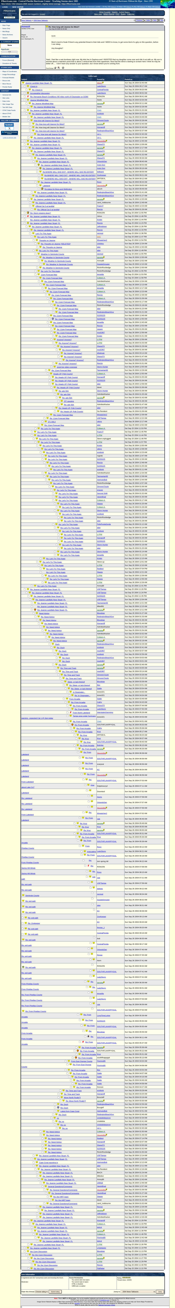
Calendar (131, 14)
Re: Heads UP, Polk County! (66, 377)
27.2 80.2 (52, 422)
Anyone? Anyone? (64, 340)
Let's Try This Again (43, 234)
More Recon (6, 84)
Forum (4, 60)
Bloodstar (101, 613)
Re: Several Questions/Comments (63, 1190)
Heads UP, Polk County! (63, 374)
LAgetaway (101, 1248)
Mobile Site (6, 116)
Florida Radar (7, 87)
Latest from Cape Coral (69, 1111)
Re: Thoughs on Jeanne (52, 247)
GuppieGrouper (103, 264)
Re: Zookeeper (34, 923)
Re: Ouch (61, 648)
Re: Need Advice (47, 617)
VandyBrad (101, 497)
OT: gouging (69, 401)
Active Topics (124, 12)
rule (98, 819)
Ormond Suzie (103, 120)
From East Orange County (81, 1061)
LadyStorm (101, 86)
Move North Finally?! (72, 1098)
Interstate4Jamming (105, 712)
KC (98, 770)
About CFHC (6, 113)
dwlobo (100, 889)
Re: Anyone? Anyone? (68, 343)
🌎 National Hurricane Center (9, 132)
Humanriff (25, 26)
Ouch (57, 644)
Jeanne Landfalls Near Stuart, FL (38, 83)
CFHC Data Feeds (9, 110)
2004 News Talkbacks (41, 20)
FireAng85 (101, 1061)
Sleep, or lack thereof (76, 682)
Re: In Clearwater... (82, 696)
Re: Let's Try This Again (46, 237)
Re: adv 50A (64, 391)
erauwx (100, 490)
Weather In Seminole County (52, 254)
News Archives (7, 34)
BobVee (100, 745)
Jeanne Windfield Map (39, 100)
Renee (99, 955)
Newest (10, 60)
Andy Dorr (101, 165)
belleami (100, 172)
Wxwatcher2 (102, 240)
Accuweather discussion (40, 93)
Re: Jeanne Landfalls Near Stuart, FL (45, 110)
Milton (113, 7)
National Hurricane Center (106, 1305)
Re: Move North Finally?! (76, 1101)
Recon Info (6, 80)
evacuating (91, 852)
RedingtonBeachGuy (105, 131)
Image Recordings (8, 74)
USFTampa (101, 418)
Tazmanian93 (102, 370)
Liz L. (99, 134)
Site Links (5, 98)
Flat (160, 20)
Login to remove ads (9, 137)
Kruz (99, 732)
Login (5, 6)
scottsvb (100, 114)
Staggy (100, 504)
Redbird (100, 569)
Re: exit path (26, 884)
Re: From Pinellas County (31, 995)
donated (77, 1303)
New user (98, 14)
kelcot (99, 1227)
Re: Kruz (83, 735)
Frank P (100, 206)
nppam (100, 329)
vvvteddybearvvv (104, 1118)
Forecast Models (8, 77)
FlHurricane (9, 11)
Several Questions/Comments (60, 1186)
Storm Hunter (102, 367)
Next (154, 20)
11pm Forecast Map (49, 275)
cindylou (100, 244)
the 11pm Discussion (38, 1252)
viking (99, 421)
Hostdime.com (104, 1300)
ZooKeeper (101, 175)
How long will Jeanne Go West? (46, 121)
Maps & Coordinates (9, 71)
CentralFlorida (103, 90)
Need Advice (44, 613)
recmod (100, 233)
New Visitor (17, 6)
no (58, 1118)
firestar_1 (101, 928)
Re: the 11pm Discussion (42, 1255)
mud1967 (101, 333)
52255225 (101, 315)
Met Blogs (6, 31)
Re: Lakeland (26, 798)
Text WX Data (7, 107)
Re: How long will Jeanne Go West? (50, 124)
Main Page (6, 25)
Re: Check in (37, 90)
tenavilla (100, 274)
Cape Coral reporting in (48, 1163)
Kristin (99, 220)
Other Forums (104, 12)
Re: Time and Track (68, 668)
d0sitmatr (101, 353)
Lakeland (46, 186)
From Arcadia (74, 699)
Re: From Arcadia (78, 702)
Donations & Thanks (9, 63)
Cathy (99, 702)
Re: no (61, 1121)
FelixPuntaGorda (104, 524)
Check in (33, 86)
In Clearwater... (79, 692)
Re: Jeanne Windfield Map (42, 104)
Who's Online (108, 14)
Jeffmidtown (102, 226)
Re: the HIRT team (60, 1197)
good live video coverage (67, 367)
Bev (98, 685)
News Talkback (26, 20)
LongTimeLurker (103, 1016)
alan (98, 247)
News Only (6, 28)
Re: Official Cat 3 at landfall (48, 210)
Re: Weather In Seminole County (56, 258)
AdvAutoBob (102, 480)
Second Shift (102, 493)
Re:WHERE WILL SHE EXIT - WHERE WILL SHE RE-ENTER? (68, 172)
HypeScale (5, 49)
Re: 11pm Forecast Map (52, 278)
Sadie (99, 688)
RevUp (100, 209)
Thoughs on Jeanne (47, 240)
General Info (6, 95)
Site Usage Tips (8, 104)
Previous (138, 20)
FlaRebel (100, 1268)
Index (146, 20)
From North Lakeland (81, 713)
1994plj (100, 1183)
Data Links (6, 101)
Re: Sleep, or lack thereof (79, 685)
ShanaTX (101, 144)
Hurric (99, 797)
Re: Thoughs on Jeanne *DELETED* (56, 244)
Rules (123, 14)
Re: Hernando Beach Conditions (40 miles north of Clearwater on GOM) (59, 97)
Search (5, 38)
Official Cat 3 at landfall (45, 206)
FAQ (117, 14)
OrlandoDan (102, 161)
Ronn (99, 182)
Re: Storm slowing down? (40, 213)
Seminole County (32, 895)
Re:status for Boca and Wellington (58, 189)
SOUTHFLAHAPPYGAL (106, 742)
